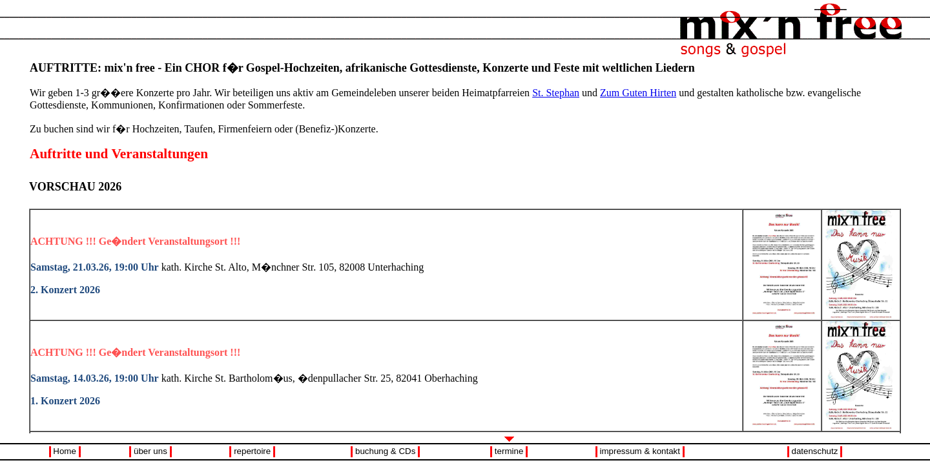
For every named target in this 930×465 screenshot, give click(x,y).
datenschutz (815, 451)
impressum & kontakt (640, 451)
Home (64, 451)
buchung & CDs (385, 451)
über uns (150, 451)
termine (509, 451)
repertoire (252, 451)
